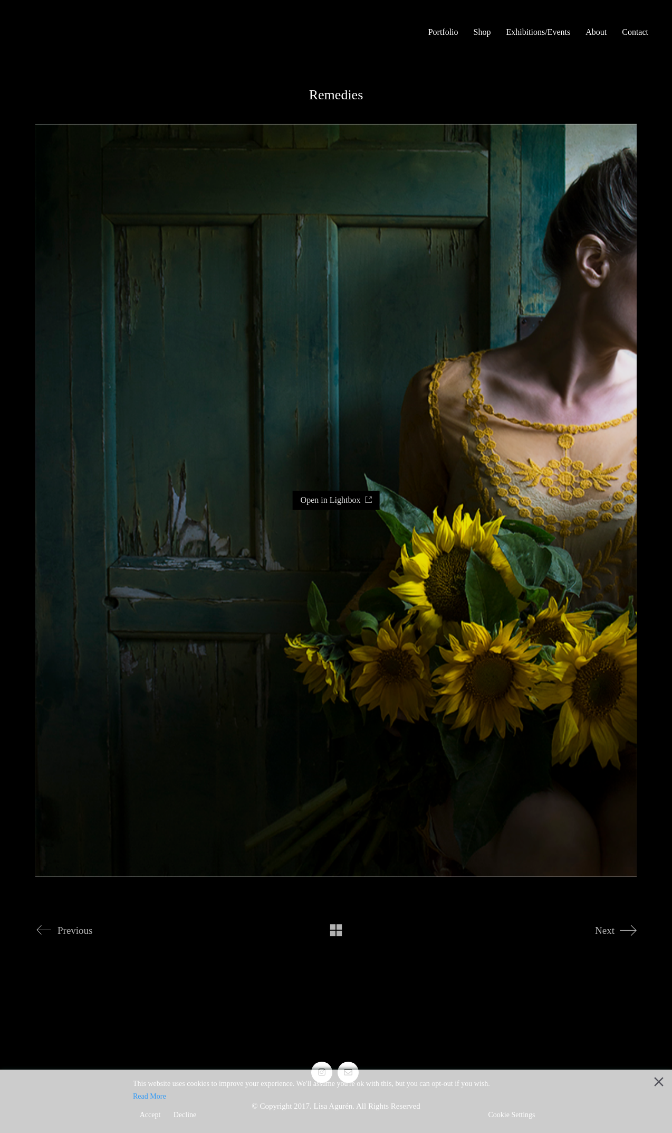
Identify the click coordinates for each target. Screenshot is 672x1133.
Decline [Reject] (185, 1115)
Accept (150, 1115)
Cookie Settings (511, 1115)
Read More (149, 1096)
